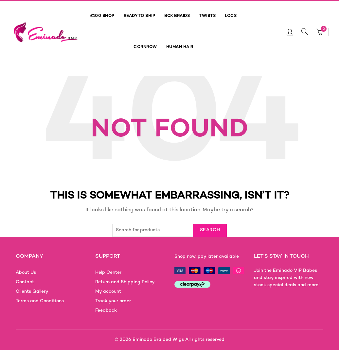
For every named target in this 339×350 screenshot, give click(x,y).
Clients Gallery (32, 291)
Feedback (106, 310)
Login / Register (290, 32)
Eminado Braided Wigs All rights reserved (178, 339)
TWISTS (207, 16)
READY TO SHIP (139, 16)
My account (108, 291)
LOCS (231, 16)
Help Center (108, 272)
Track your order (113, 301)
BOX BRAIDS (177, 16)
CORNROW (145, 47)
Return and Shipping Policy (125, 282)
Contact (25, 282)
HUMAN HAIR (179, 47)
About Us (26, 272)
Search (210, 230)
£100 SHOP (102, 16)
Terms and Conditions (40, 301)
